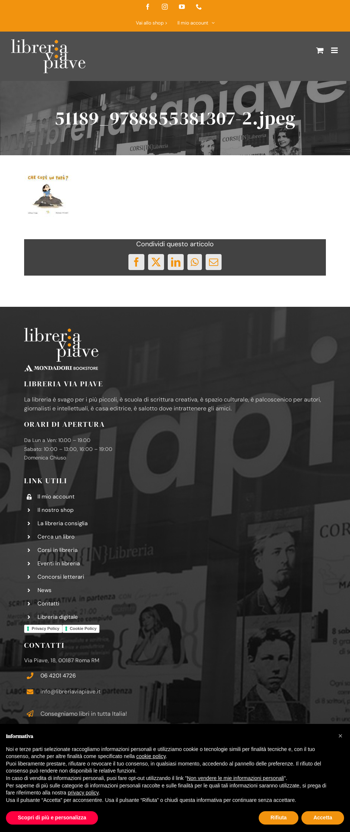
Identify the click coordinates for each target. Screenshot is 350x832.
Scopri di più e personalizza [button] (52, 817)
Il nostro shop (55, 510)
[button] (340, 736)
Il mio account (56, 496)
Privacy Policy (45, 628)
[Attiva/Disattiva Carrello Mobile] (320, 50)
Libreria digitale (57, 617)
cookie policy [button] (151, 756)
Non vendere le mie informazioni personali (235, 778)
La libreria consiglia (62, 523)
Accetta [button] (322, 817)
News (44, 590)
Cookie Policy (83, 628)
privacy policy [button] (83, 793)
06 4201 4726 (58, 675)
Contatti (48, 603)
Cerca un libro (56, 536)
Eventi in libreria (58, 563)
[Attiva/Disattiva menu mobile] (335, 50)
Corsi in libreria (57, 550)
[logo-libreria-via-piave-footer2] (61, 330)
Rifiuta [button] (279, 817)
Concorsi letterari (60, 577)
